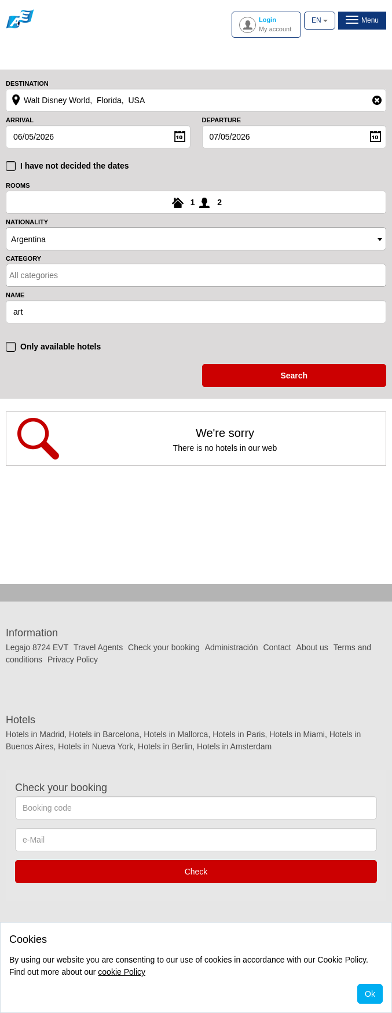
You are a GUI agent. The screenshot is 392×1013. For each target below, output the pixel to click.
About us (312, 647)
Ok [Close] (370, 994)
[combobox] (196, 238)
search (293, 375)
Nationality (27, 222)
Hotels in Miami (297, 734)
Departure (221, 120)
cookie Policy (121, 971)
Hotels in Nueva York (95, 746)
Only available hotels (60, 346)
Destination (27, 83)
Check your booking (164, 647)
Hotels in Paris (239, 734)
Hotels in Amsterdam (234, 746)
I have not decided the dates (74, 165)
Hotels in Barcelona (104, 734)
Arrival (20, 120)
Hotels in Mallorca (176, 734)
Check (196, 871)
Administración (233, 647)
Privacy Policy (72, 659)
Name (15, 295)
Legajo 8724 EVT (37, 647)
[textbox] (60, 275)
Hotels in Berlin (165, 746)
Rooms (18, 185)
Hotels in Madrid (35, 734)
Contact (277, 647)
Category (23, 258)
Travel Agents (98, 647)
